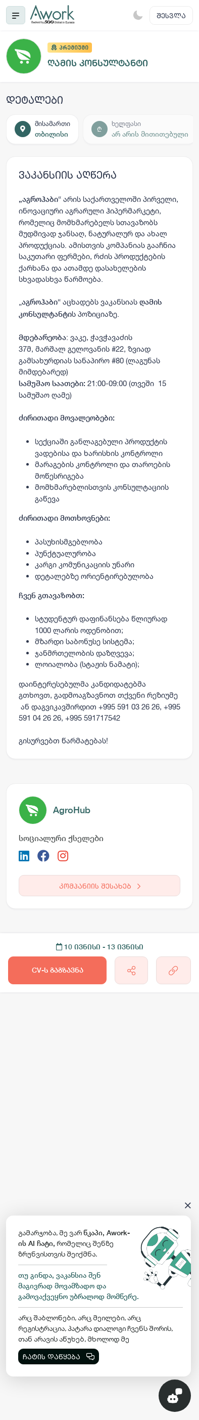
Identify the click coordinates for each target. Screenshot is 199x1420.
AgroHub (71, 810)
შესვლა (171, 15)
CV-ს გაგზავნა (57, 970)
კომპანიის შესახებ (99, 886)
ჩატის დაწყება (58, 1356)
